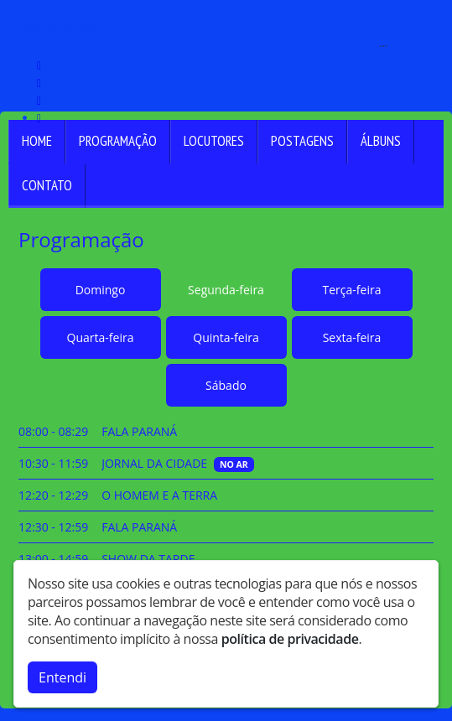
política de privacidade (290, 639)
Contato (47, 185)
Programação (118, 141)
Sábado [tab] (226, 385)
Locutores (214, 141)
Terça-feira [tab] (352, 290)
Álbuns (381, 141)
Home (37, 141)
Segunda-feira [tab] (226, 290)
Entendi (62, 677)
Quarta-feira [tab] (100, 337)
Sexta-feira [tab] (352, 337)
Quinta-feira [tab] (225, 337)
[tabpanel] (226, 527)
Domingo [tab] (100, 290)
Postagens (302, 141)
